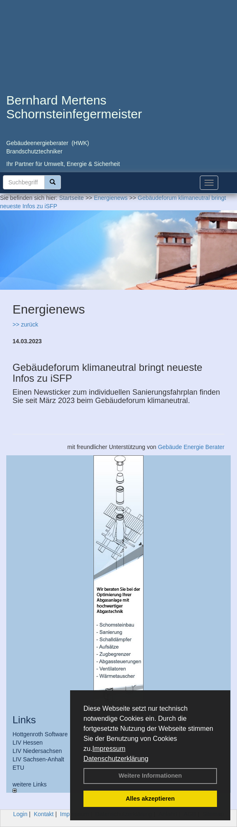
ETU (18, 767)
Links (24, 719)
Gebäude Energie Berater (191, 447)
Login (20, 814)
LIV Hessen (28, 742)
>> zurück (25, 324)
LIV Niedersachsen (37, 751)
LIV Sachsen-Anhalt (38, 759)
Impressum (108, 748)
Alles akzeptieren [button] (150, 798)
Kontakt (43, 814)
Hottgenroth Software (40, 734)
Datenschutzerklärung (116, 758)
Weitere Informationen (150, 775)
